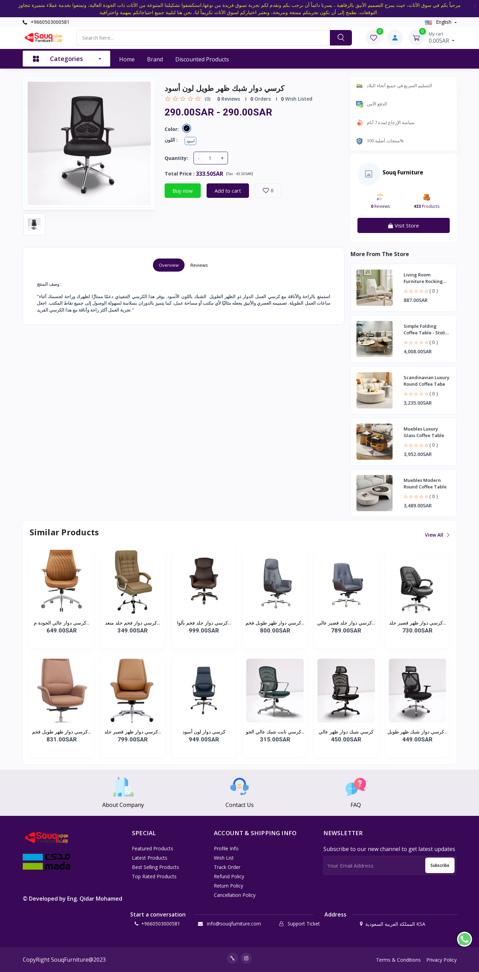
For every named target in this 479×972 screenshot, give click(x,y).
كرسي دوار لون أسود (204, 731)
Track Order (227, 867)
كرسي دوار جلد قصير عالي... (346, 622)
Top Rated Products (154, 876)
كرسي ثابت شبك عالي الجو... (275, 731)
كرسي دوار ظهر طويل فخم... (275, 622)
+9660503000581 (46, 22)
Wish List (224, 857)
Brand (155, 59)
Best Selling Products (155, 867)
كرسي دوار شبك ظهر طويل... (417, 731)
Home (127, 59)
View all (437, 534)
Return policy (228, 885)
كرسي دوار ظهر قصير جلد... (417, 622)
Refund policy (229, 876)
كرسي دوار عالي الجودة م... (62, 622)
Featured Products (152, 848)
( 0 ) (433, 290)
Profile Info (226, 848)
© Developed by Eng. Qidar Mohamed (72, 898)
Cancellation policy (235, 895)
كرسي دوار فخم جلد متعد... (132, 622)
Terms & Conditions (398, 959)
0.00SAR (442, 37)
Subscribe (439, 865)
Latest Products (149, 857)
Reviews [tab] (199, 265)
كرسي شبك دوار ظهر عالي (346, 731)
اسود (190, 141)
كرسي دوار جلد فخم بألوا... (204, 622)
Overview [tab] (169, 265)
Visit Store (403, 225)
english (439, 22)
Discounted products (202, 59)
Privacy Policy (441, 959)
